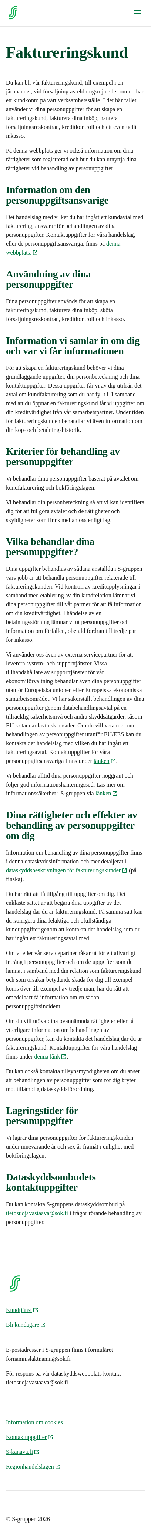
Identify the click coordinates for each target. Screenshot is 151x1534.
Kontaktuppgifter (29, 1437)
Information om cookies (34, 1422)
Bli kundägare (26, 1325)
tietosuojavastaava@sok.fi (37, 1213)
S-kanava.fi (23, 1452)
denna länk (50, 1056)
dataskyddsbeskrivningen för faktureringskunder (66, 870)
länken (105, 761)
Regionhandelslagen (33, 1466)
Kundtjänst (22, 1310)
